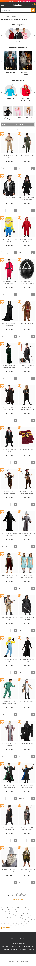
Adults (18, 42)
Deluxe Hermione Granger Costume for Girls (26, 198)
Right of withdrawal (20, 949)
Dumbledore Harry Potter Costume (9, 744)
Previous (1, 35)
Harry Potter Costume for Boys (9, 450)
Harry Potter (10, 72)
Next (35, 35)
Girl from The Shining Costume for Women (27, 576)
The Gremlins (28, 117)
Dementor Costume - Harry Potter (27, 744)
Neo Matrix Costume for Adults (27, 660)
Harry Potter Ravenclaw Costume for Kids (27, 786)
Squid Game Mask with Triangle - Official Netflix (27, 282)
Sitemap (31, 949)
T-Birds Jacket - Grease (9, 197)
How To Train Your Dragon (7, 118)
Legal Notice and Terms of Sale (13, 946)
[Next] (27, 894)
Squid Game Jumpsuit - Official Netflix (9, 282)
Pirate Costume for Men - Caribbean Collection (27, 492)
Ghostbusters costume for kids (9, 618)
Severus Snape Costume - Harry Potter (9, 324)
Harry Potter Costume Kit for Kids (26, 366)
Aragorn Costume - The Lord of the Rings (26, 828)
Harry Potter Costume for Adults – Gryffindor (9, 408)
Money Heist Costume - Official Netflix (27, 240)
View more (6, 928)
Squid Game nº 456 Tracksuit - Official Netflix (9, 702)
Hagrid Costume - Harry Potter (27, 324)
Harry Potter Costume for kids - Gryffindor (9, 828)
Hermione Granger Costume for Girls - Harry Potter (27, 409)
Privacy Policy (30, 946)
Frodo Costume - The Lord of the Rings (9, 576)
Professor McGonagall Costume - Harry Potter (9, 366)
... (1, 16)
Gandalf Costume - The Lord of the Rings (27, 534)
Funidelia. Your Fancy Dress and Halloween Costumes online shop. (17, 5)
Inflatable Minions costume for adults (9, 240)
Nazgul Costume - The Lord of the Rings (9, 534)
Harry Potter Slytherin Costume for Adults (9, 786)
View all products (18, 899)
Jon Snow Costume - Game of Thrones (26, 618)
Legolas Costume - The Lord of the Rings (27, 870)
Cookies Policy (7, 949)
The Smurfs (10, 99)
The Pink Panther (18, 117)
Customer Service (18, 939)
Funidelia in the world (18, 943)
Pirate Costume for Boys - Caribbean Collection (9, 492)
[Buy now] (15, 168)
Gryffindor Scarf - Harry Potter (26, 450)
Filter (3, 124)
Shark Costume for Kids (26, 701)
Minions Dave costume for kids (9, 660)
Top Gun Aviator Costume (26, 155)
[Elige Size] (3, 168)
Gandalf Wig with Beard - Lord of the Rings (9, 870)
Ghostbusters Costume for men (9, 156)
